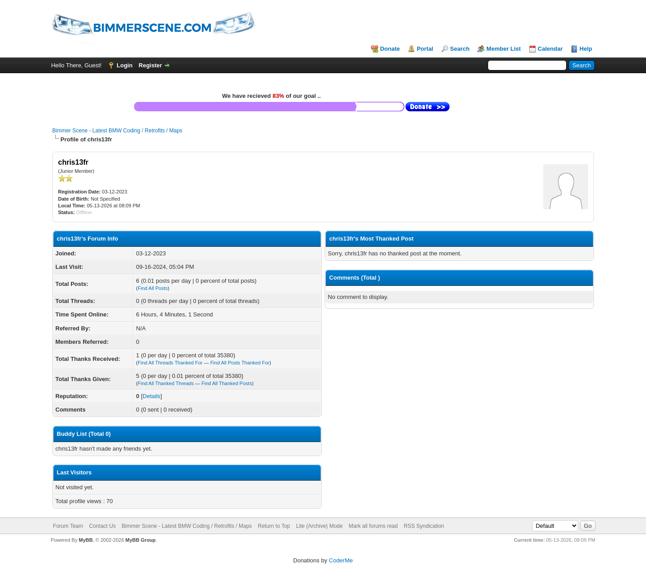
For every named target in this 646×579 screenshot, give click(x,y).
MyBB (85, 540)
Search (459, 48)
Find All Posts (153, 288)
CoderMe (341, 560)
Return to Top (274, 526)
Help (586, 48)
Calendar (550, 48)
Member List (503, 48)
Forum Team (68, 526)
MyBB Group (141, 540)
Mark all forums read (373, 526)
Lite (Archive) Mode (319, 526)
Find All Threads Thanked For (170, 362)
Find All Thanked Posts (226, 383)
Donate (390, 48)
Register (150, 65)
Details (152, 396)
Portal (425, 48)
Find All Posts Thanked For (240, 362)
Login (124, 65)
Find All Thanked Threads (166, 383)
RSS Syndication (424, 526)
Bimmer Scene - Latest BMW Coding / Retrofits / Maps (117, 130)
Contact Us (102, 526)
